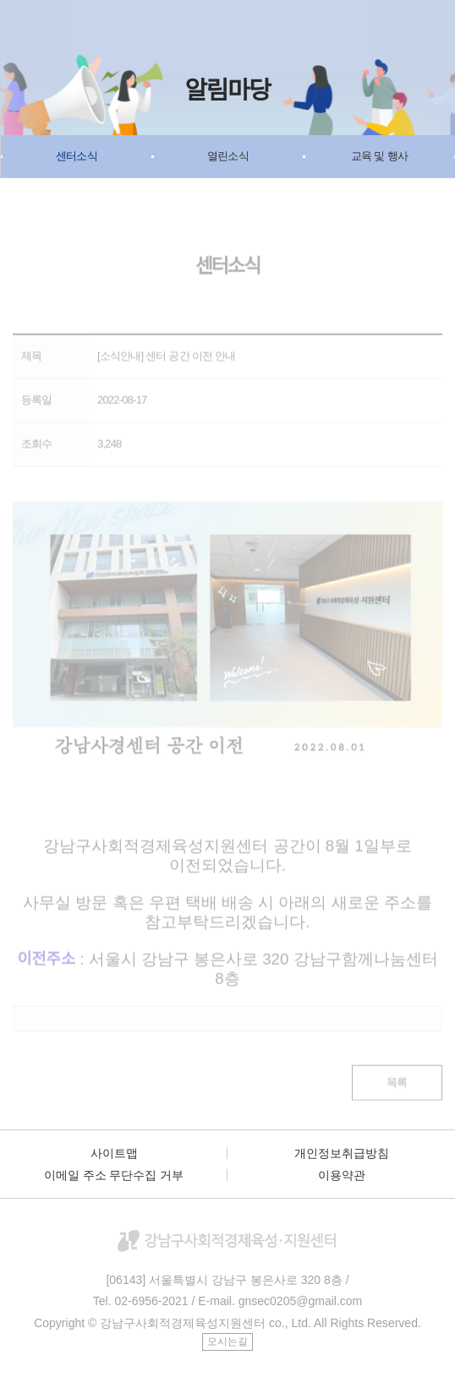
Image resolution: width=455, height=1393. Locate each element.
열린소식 (228, 156)
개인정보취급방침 (341, 1153)
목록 (396, 1087)
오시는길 (227, 1341)
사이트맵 (114, 1153)
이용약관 (341, 1175)
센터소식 (76, 156)
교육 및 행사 (379, 156)
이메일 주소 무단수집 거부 (114, 1175)
